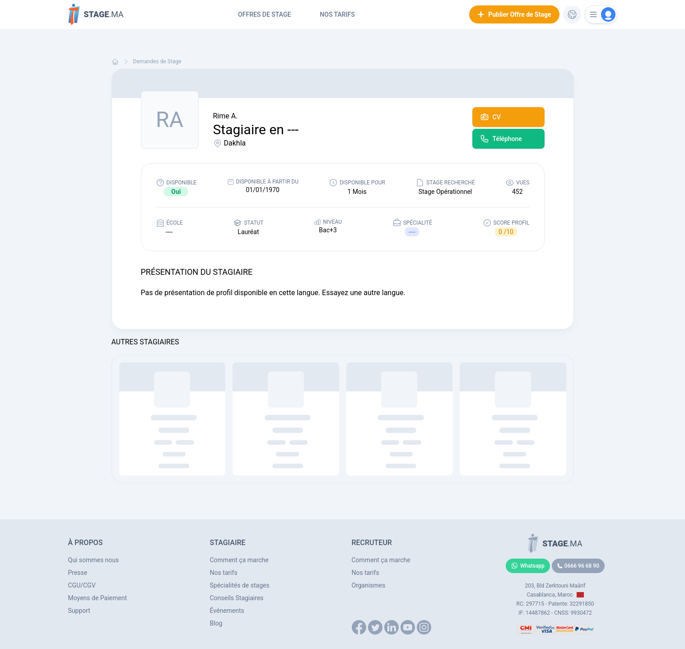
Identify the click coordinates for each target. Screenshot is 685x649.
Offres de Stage (264, 14)
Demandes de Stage (157, 61)
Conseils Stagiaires (237, 598)
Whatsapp (528, 565)
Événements (227, 610)
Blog (216, 623)
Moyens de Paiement (97, 598)
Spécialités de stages (240, 585)
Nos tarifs (337, 14)
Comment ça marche (239, 560)
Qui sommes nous (93, 560)
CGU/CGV (82, 585)
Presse (78, 572)
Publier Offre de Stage (514, 14)
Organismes (369, 585)
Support (79, 610)
